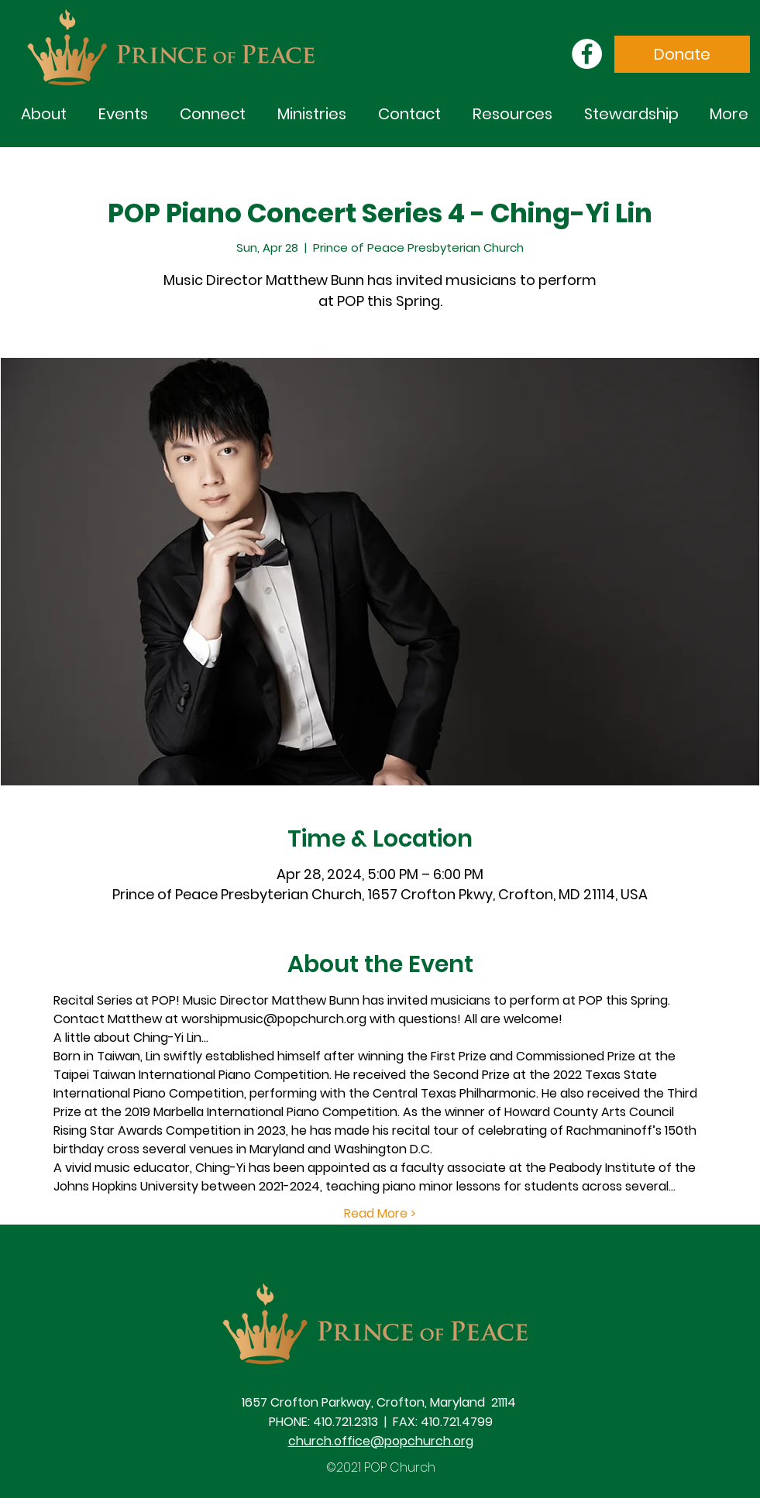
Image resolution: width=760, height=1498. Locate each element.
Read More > (380, 1213)
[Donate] (682, 54)
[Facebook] (587, 54)
